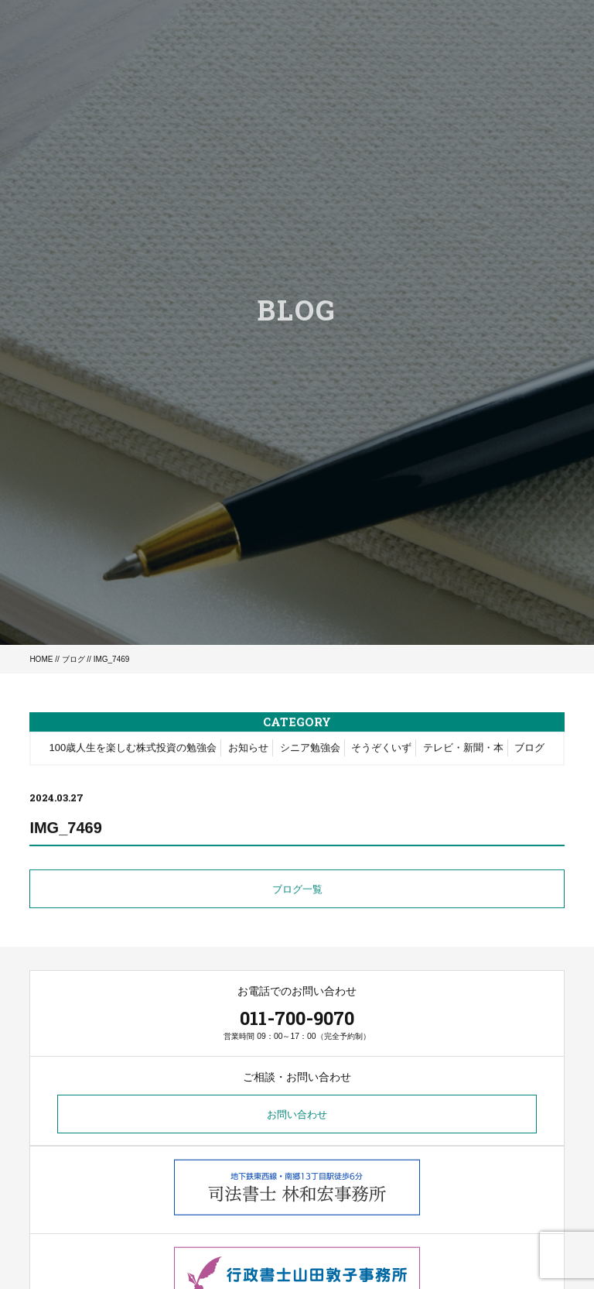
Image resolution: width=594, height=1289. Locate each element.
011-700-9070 (297, 1018)
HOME (41, 659)
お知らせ (248, 749)
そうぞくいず (381, 749)
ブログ (73, 659)
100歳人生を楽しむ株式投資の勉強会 (133, 749)
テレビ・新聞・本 (463, 749)
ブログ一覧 (297, 891)
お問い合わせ (297, 1114)
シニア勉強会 (310, 749)
